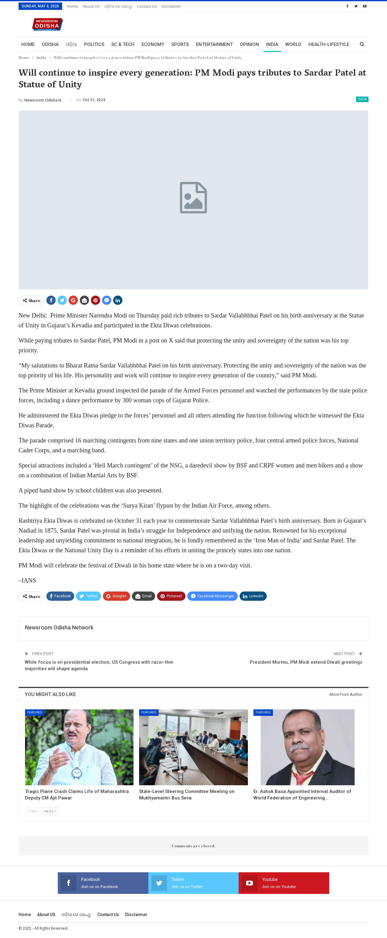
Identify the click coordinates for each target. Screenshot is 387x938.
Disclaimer (171, 6)
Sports (180, 44)
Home (72, 6)
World (293, 44)
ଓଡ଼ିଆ (71, 44)
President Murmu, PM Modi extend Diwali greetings (306, 662)
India (272, 44)
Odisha (50, 44)
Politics (94, 44)
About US (91, 6)
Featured (34, 712)
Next (50, 811)
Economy (153, 44)
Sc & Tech (122, 44)
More (314, 44)
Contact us (147, 6)
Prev (33, 811)
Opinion (249, 44)
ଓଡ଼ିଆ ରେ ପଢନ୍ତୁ (118, 6)
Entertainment (214, 44)
